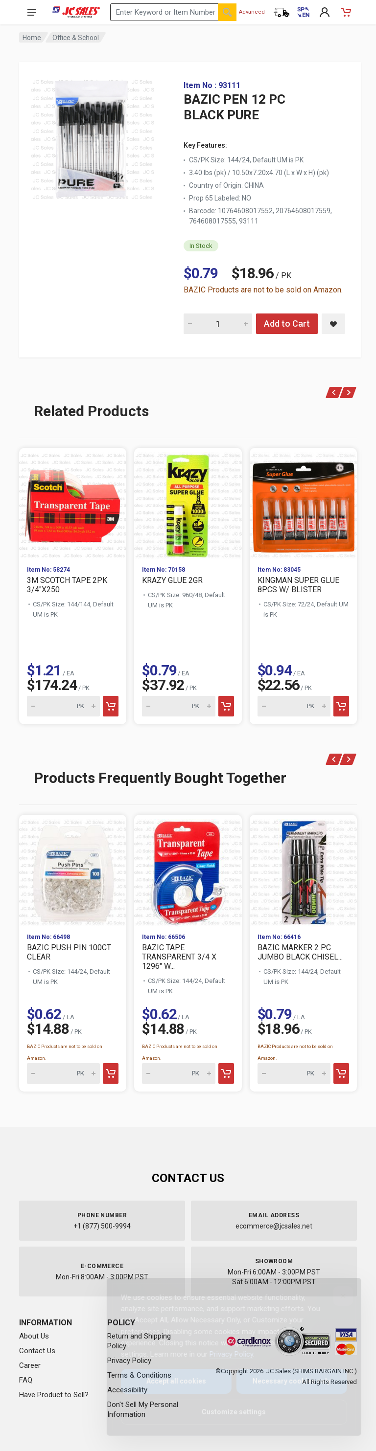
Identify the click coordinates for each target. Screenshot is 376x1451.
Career (30, 1365)
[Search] (227, 12)
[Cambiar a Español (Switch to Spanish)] (303, 12)
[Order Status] (281, 12)
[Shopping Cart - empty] (346, 12)
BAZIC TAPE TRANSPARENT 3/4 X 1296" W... (179, 957)
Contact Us (37, 1350)
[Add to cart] (110, 706)
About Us (34, 1336)
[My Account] (324, 12)
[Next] (348, 392)
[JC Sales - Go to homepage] (76, 12)
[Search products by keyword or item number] (173, 12)
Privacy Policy (223, 1354)
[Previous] (334, 392)
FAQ (25, 1380)
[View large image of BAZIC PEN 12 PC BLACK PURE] (92, 137)
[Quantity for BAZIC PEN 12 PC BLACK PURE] (218, 323)
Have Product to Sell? (54, 1394)
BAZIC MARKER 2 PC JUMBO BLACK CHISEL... (300, 952)
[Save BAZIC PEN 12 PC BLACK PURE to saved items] (333, 323)
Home (32, 38)
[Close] (335, 1296)
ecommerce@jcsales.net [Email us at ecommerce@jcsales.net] (273, 1226)
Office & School (75, 38)
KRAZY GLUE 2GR (172, 580)
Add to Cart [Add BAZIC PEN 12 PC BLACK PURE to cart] (287, 323)
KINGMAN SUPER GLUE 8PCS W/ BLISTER (298, 585)
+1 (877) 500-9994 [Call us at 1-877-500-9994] (102, 1226)
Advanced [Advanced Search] (252, 12)
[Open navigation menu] (32, 12)
